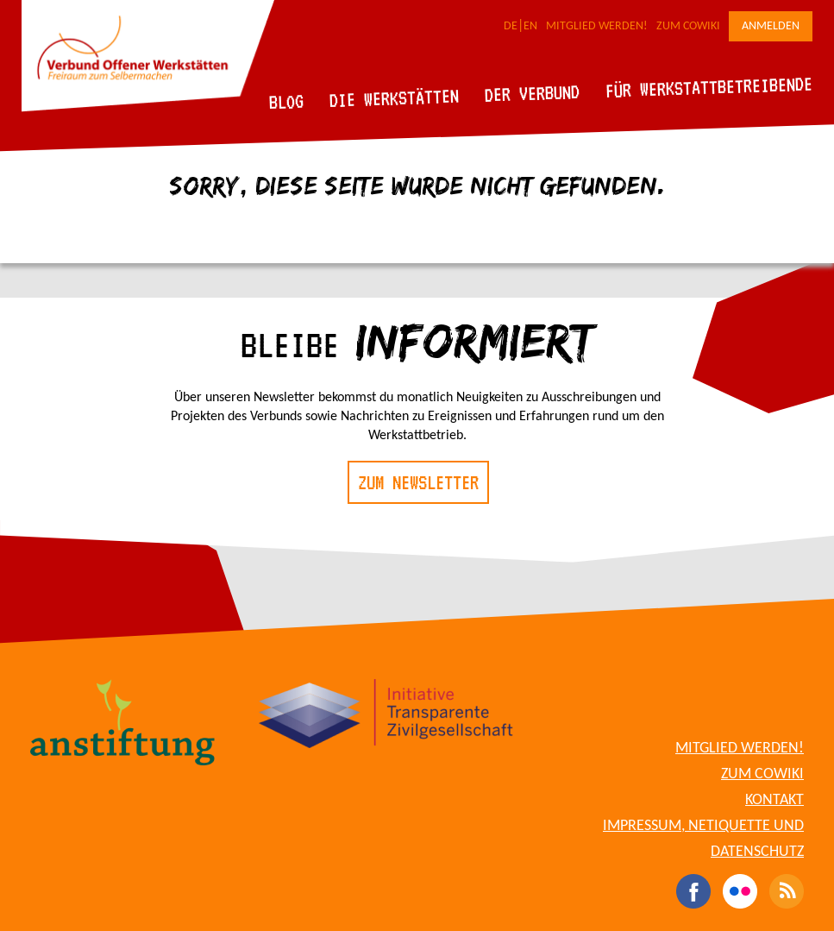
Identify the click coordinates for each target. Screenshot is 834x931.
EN (530, 26)
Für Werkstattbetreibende (708, 86)
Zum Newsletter (418, 482)
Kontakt (774, 800)
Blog (286, 101)
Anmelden (771, 26)
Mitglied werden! (597, 26)
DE (510, 26)
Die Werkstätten (394, 98)
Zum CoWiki (688, 26)
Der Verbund (532, 93)
